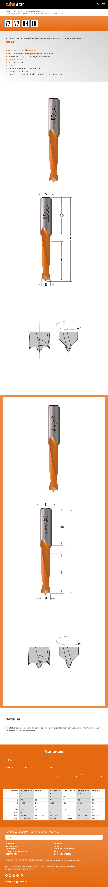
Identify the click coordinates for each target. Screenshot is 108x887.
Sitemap (31, 869)
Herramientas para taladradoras (27, 11)
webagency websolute (16, 882)
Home (7, 11)
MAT (58, 776)
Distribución (11, 846)
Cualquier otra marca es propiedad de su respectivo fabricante (20, 868)
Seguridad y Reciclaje (16, 851)
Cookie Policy (25, 869)
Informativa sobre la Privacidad (12, 869)
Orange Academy (62, 854)
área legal (10, 849)
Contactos (11, 854)
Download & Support (65, 849)
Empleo (57, 851)
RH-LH (82, 776)
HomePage (10, 843)
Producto (9, 767)
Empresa (58, 843)
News (56, 846)
